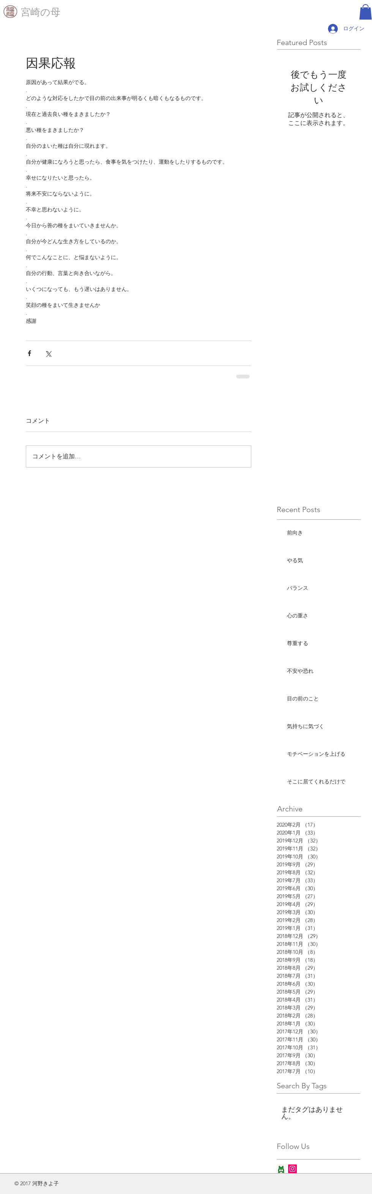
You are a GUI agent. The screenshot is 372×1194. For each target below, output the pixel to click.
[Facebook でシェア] (29, 353)
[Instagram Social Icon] (292, 1168)
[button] (365, 12)
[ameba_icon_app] (281, 1168)
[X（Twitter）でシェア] (48, 353)
